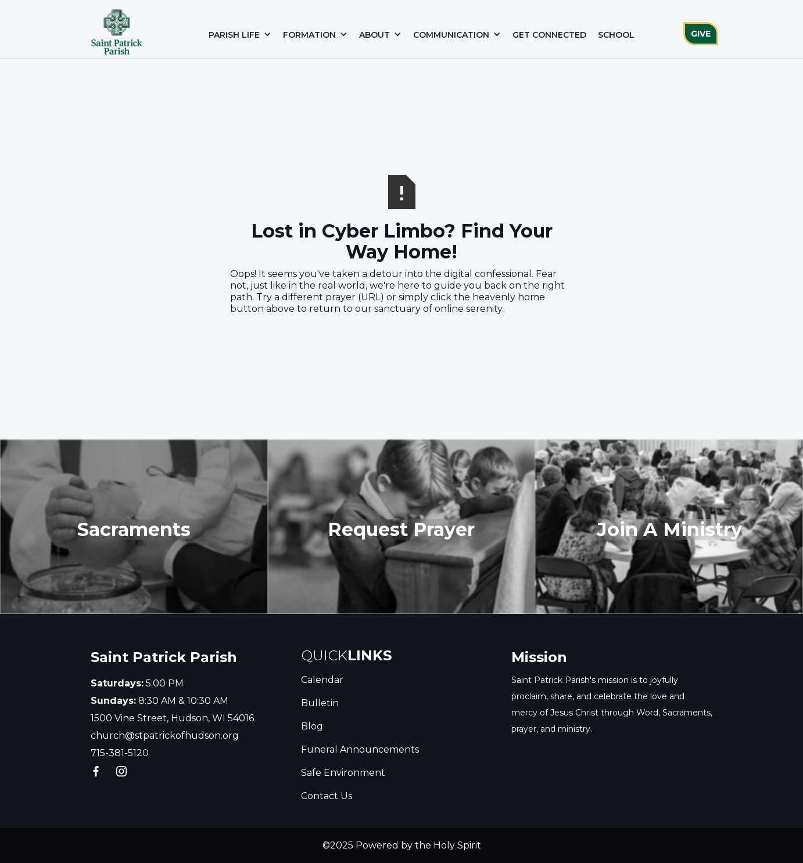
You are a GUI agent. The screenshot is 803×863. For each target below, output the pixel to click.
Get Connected (549, 35)
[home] (117, 29)
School (616, 35)
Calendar (322, 679)
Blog (312, 726)
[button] (240, 34)
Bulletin (320, 703)
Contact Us (326, 795)
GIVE (701, 33)
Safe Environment (343, 772)
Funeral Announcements (360, 749)
